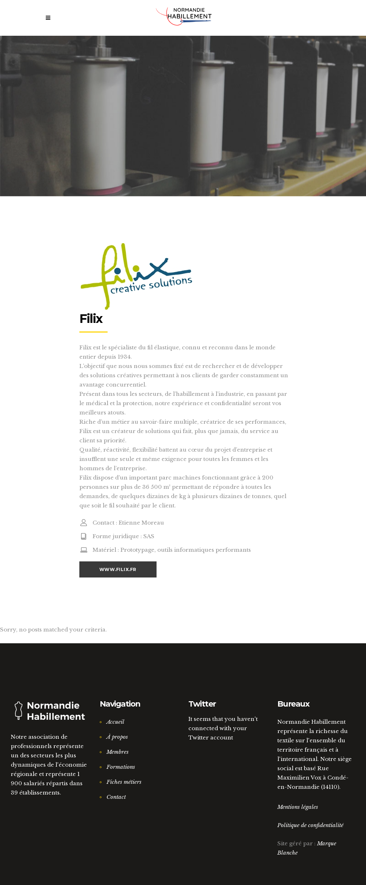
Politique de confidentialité (310, 825)
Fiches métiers (124, 781)
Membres (118, 751)
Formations (121, 766)
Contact (116, 796)
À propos (117, 736)
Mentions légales (297, 806)
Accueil (115, 721)
